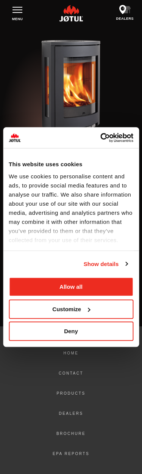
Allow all (71, 286)
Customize (71, 309)
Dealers (71, 413)
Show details (101, 264)
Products (70, 393)
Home (71, 353)
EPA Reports (71, 454)
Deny (71, 331)
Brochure (71, 433)
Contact (71, 373)
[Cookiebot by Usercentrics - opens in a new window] (101, 138)
